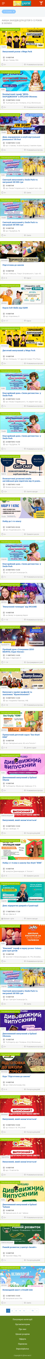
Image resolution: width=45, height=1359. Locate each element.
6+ (3, 150)
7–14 (4, 662)
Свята (27, 192)
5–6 (4, 278)
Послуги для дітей (32, 833)
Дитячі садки (30, 747)
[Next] (37, 1311)
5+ (3, 64)
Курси (27, 278)
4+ (3, 193)
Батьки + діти (7, 919)
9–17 (4, 321)
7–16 (4, 620)
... (28, 1311)
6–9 (4, 876)
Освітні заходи (31, 491)
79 (32, 1311)
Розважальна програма (34, 64)
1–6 (4, 748)
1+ (3, 406)
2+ (3, 1303)
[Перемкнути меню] (3, 3)
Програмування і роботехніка (34, 662)
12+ (4, 491)
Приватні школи (31, 534)
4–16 (4, 705)
